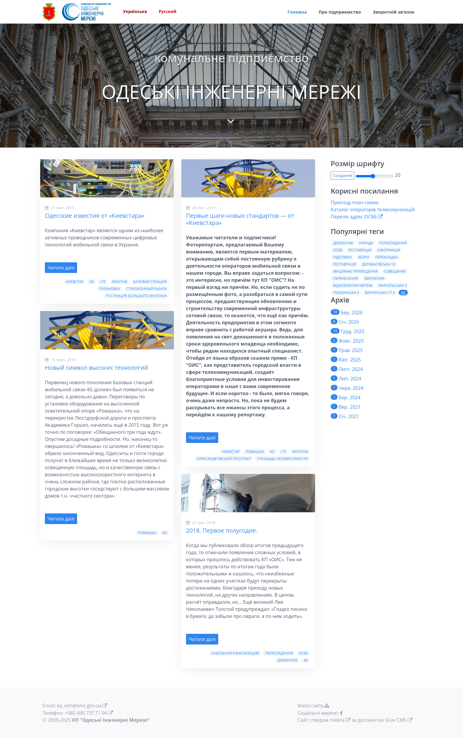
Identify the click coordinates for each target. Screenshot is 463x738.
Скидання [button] (342, 175)
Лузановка (109, 288)
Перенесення (345, 278)
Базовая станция (150, 281)
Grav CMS (396, 719)
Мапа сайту (314, 705)
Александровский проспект (223, 458)
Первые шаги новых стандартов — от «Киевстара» (240, 219)
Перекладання (279, 653)
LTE (103, 281)
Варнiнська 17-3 (380, 292)
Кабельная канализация (235, 653)
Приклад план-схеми (354, 202)
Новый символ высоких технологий (96, 368)
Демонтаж (287, 660)
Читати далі (61, 267)
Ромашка (147, 532)
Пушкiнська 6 (346, 292)
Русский (168, 12)
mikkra (337, 719)
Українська (135, 12)
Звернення (374, 278)
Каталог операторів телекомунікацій (373, 209)
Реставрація (359, 250)
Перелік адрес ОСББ (354, 216)
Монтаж (119, 281)
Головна (297, 12)
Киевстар (75, 281)
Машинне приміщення (355, 271)
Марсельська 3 (393, 285)
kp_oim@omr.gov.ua (79, 705)
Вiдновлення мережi (353, 285)
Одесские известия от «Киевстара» (95, 216)
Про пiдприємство (340, 12)
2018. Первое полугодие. (221, 530)
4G (91, 281)
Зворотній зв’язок (394, 12)
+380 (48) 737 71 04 (86, 712)
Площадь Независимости (282, 458)
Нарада (366, 243)
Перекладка (386, 257)
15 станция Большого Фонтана (136, 295)
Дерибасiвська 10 (378, 264)
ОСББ (303, 653)
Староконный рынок (146, 288)
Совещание (395, 271)
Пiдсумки (342, 257)
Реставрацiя (344, 264)
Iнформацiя (388, 250)
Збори (363, 257)
